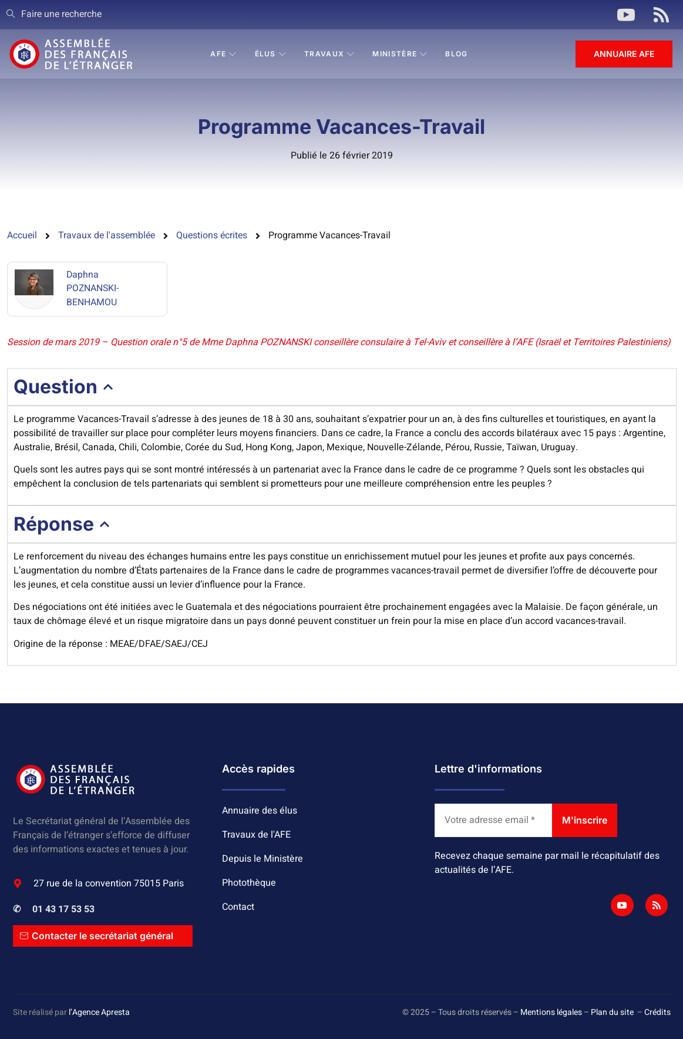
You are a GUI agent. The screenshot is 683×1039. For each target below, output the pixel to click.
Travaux (329, 53)
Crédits (657, 1013)
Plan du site (612, 1013)
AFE (223, 53)
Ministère (400, 53)
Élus (271, 53)
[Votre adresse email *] (493, 821)
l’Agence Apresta (99, 1013)
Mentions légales (551, 1013)
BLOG (457, 53)
